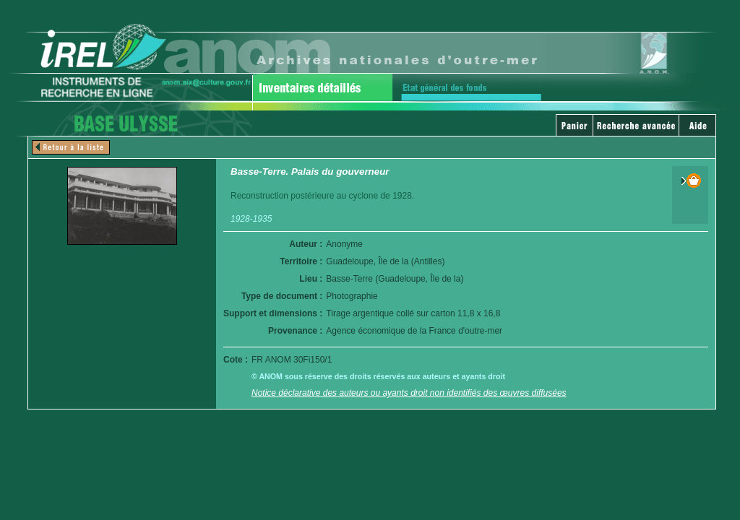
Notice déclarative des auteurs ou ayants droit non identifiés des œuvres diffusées (409, 393)
